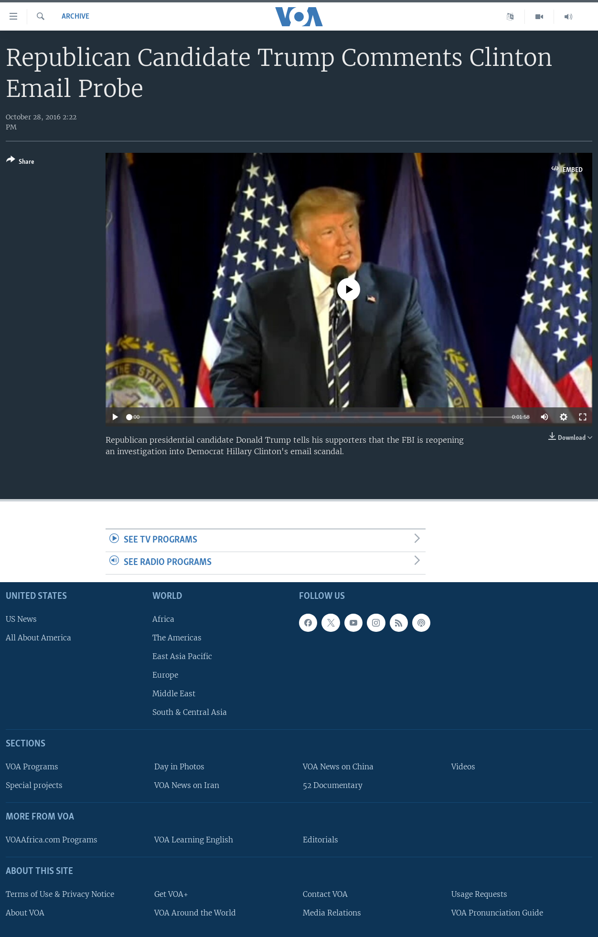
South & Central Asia (189, 712)
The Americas (177, 637)
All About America (38, 637)
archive (75, 17)
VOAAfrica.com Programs (51, 839)
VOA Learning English (193, 839)
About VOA (25, 912)
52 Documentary (333, 785)
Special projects (34, 785)
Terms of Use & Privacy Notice (60, 893)
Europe (165, 675)
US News (21, 618)
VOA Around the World (195, 912)
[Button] (20, 162)
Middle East (173, 693)
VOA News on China (338, 766)
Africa (163, 618)
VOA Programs (32, 766)
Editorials (320, 839)
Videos (463, 766)
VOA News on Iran (186, 785)
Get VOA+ (171, 893)
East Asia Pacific (182, 655)
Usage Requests (479, 893)
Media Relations (332, 912)
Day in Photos (179, 766)
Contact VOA (325, 893)
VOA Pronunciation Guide (497, 912)
